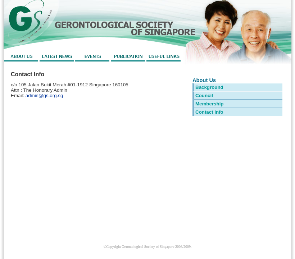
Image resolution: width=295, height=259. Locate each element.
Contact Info (209, 112)
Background (209, 87)
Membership (209, 103)
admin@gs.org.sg (44, 95)
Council (204, 95)
